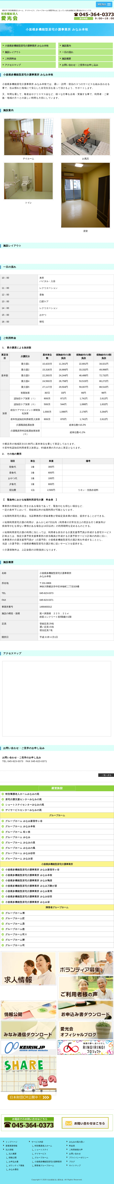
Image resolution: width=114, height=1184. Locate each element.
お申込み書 (13, 1162)
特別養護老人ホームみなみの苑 (22, 794)
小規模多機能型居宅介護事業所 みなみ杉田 (28, 896)
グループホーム (57, 815)
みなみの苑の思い (77, 1142)
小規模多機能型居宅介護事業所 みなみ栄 (27, 902)
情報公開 (12, 1157)
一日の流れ (67, 52)
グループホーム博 (15, 913)
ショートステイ (41, 1150)
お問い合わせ (75, 1154)
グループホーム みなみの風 (20, 848)
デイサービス (40, 1154)
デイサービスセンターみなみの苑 (23, 810)
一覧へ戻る (106, 775)
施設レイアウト (13, 52)
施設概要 (66, 58)
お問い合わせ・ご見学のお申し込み (80, 65)
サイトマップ (75, 1165)
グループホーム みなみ (17, 837)
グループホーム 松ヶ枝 (17, 832)
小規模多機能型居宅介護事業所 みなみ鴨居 (28, 880)
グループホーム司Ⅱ (16, 934)
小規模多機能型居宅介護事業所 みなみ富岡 (28, 891)
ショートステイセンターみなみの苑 (24, 804)
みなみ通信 (13, 1169)
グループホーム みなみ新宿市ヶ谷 (24, 821)
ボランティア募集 (16, 1165)
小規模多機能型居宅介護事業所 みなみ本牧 (27, 46)
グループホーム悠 (15, 929)
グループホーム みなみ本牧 (20, 826)
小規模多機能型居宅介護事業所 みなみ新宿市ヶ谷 (32, 869)
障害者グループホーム (57, 907)
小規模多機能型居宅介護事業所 (57, 864)
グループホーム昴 (15, 923)
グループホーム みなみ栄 (19, 858)
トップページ (11, 1142)
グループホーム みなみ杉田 (20, 853)
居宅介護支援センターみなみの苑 (23, 799)
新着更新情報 (11, 1146)
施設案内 (66, 46)
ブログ (72, 1162)
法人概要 (12, 1154)
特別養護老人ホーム (43, 1146)
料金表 (72, 1146)
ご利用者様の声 (76, 1150)
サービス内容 (37, 1142)
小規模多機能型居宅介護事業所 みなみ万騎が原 (31, 886)
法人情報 (9, 1150)
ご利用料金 (10, 58)
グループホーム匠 (15, 918)
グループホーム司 (15, 945)
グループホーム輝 (15, 939)
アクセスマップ (13, 65)
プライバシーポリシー (78, 1157)
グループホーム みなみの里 (20, 842)
